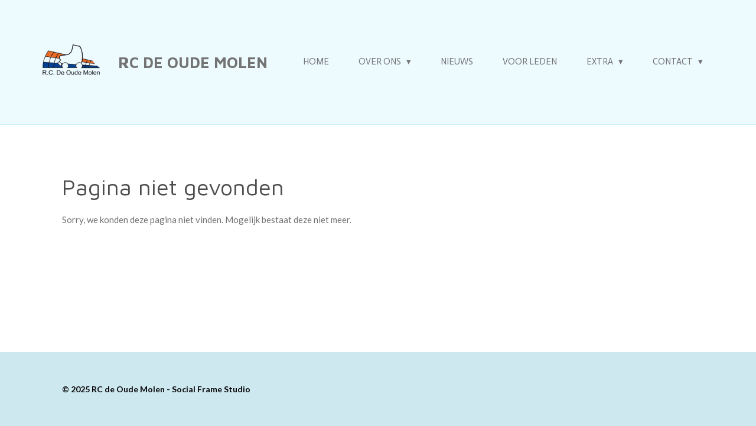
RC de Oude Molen (193, 62)
